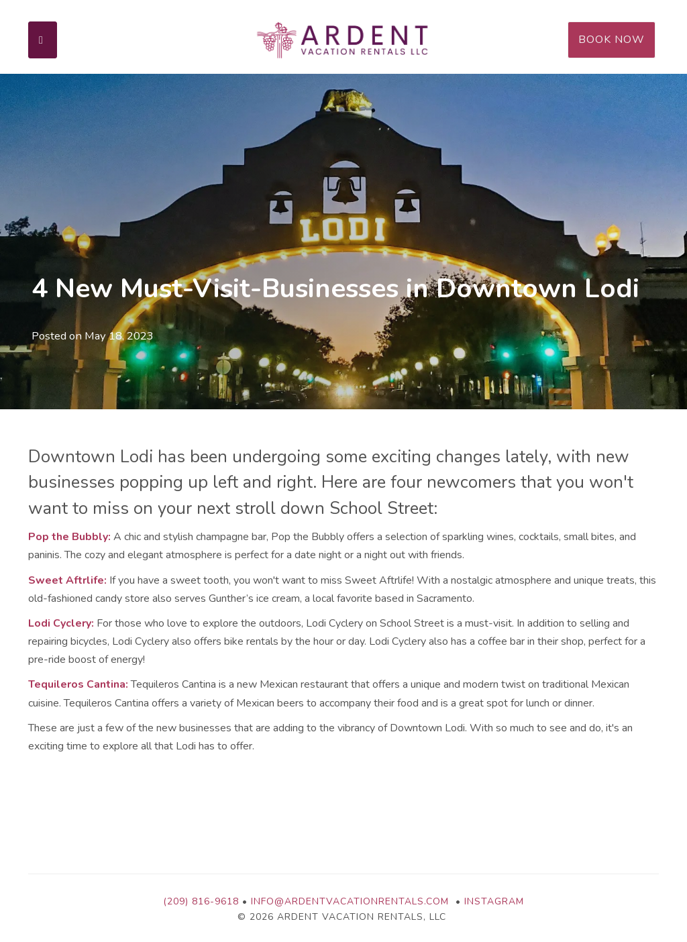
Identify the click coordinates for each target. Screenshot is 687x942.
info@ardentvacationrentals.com (350, 901)
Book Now (611, 39)
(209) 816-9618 (201, 901)
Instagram (494, 901)
